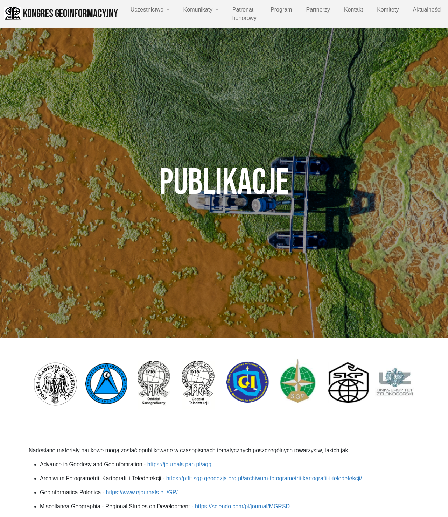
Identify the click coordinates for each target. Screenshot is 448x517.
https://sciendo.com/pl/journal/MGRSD (242, 506)
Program (281, 10)
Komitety (388, 10)
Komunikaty (198, 10)
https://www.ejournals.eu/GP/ (142, 492)
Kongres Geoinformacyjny (61, 14)
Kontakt (353, 10)
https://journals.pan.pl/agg (179, 464)
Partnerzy (318, 10)
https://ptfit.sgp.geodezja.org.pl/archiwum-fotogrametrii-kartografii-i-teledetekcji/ (264, 478)
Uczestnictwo (148, 10)
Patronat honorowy (244, 14)
